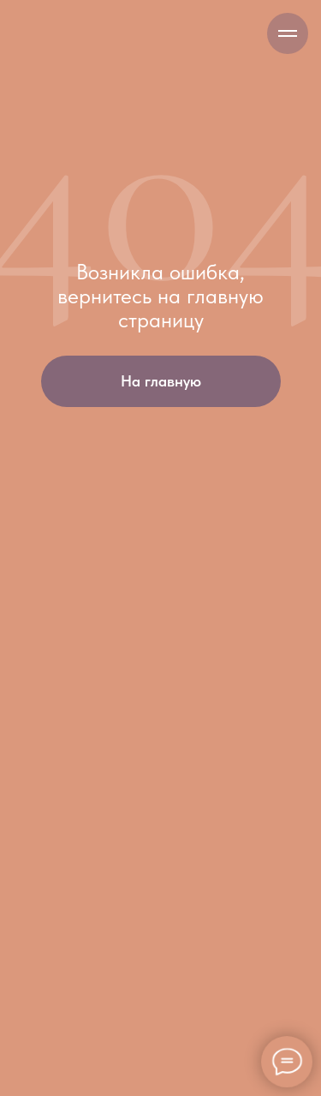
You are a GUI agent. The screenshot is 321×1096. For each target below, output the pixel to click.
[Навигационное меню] (287, 33)
